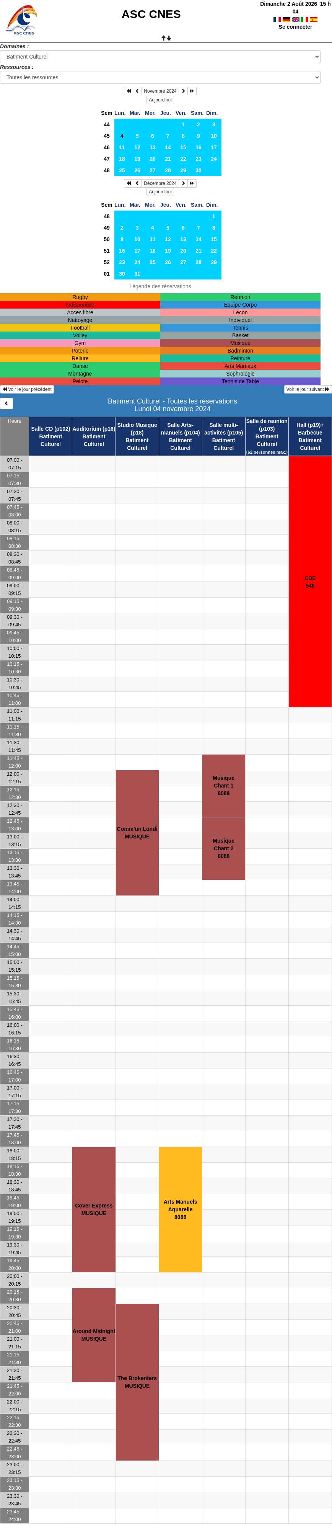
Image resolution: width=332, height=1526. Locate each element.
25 (122, 170)
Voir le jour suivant (308, 389)
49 (107, 228)
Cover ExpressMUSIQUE (93, 1209)
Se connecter (295, 19)
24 (214, 159)
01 (107, 274)
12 (137, 147)
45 (107, 136)
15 (183, 147)
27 (153, 170)
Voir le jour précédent (27, 389)
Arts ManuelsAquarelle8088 (180, 1209)
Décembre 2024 (160, 183)
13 (153, 147)
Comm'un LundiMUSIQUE (137, 833)
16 (198, 147)
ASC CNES (151, 14)
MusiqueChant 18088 (223, 785)
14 (168, 147)
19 (137, 159)
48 (107, 170)
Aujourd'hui (160, 100)
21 (168, 159)
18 (122, 159)
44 (107, 124)
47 (107, 159)
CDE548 (310, 582)
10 (214, 136)
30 (198, 170)
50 (107, 239)
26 (137, 170)
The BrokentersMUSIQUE (137, 1382)
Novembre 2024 (160, 91)
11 (122, 147)
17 (214, 147)
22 (183, 159)
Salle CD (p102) (50, 429)
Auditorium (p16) (94, 429)
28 (168, 170)
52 (107, 262)
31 (137, 274)
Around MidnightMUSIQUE (94, 1335)
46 (107, 147)
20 (153, 159)
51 (107, 251)
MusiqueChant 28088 (223, 848)
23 (198, 159)
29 (183, 170)
